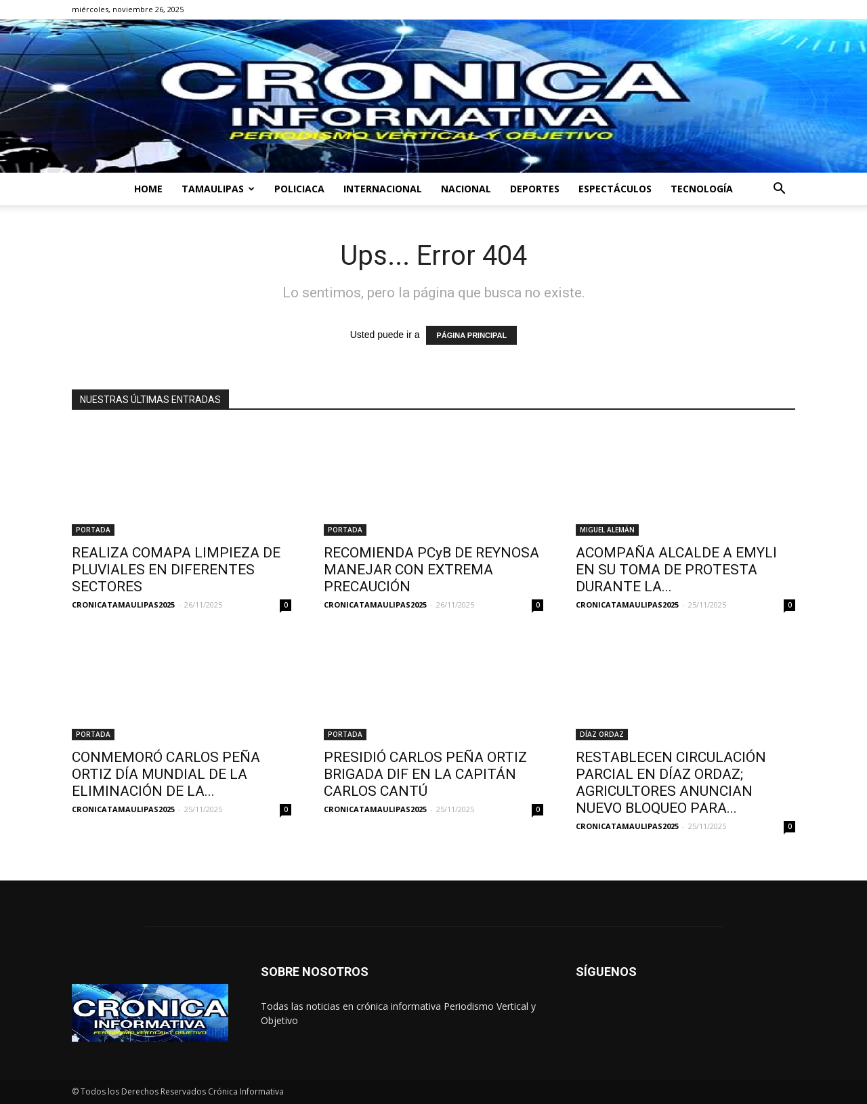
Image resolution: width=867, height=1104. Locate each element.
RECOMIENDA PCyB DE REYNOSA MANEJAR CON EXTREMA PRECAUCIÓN (431, 570)
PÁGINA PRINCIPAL (471, 335)
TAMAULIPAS (218, 188)
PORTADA (93, 529)
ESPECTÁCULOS (615, 188)
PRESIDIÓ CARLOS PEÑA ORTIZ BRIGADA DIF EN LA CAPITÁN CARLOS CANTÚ (425, 774)
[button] (779, 190)
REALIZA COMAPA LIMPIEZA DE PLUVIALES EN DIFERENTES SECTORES (176, 570)
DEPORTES (534, 188)
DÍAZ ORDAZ (602, 734)
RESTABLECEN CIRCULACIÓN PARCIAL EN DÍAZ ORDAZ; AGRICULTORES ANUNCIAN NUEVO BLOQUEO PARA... (671, 782)
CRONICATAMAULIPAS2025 (123, 604)
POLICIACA (299, 188)
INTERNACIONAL (382, 188)
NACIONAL (466, 188)
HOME (148, 188)
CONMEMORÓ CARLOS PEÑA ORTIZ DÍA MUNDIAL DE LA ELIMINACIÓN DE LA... (166, 774)
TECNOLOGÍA (702, 188)
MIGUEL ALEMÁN (607, 529)
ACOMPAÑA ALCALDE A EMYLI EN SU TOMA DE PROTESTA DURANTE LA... (676, 570)
